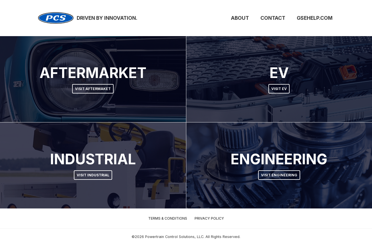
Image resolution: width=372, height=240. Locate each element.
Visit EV (279, 89)
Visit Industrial (93, 175)
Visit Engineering (279, 175)
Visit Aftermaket (93, 89)
